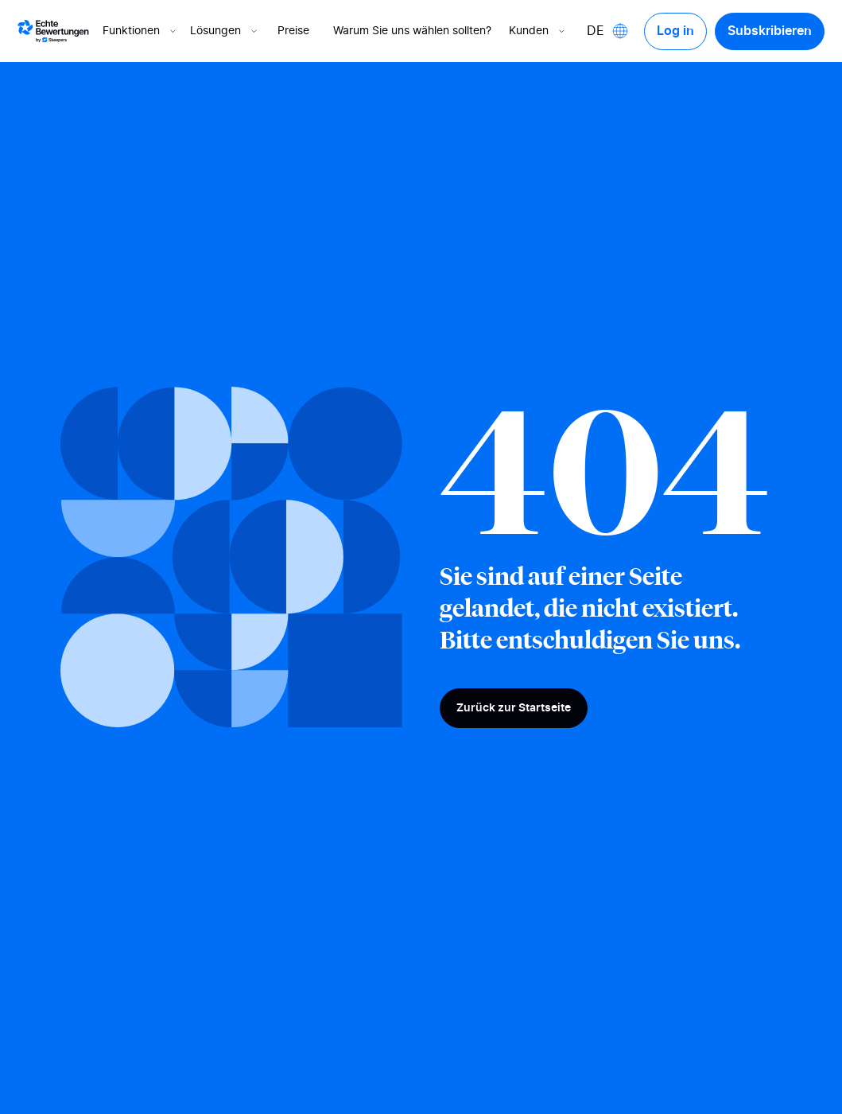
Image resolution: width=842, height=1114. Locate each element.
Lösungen (225, 31)
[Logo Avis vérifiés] (53, 31)
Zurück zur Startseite (513, 708)
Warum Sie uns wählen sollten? (412, 31)
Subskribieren (770, 31)
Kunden (538, 31)
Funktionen (141, 31)
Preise (293, 31)
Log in (675, 31)
